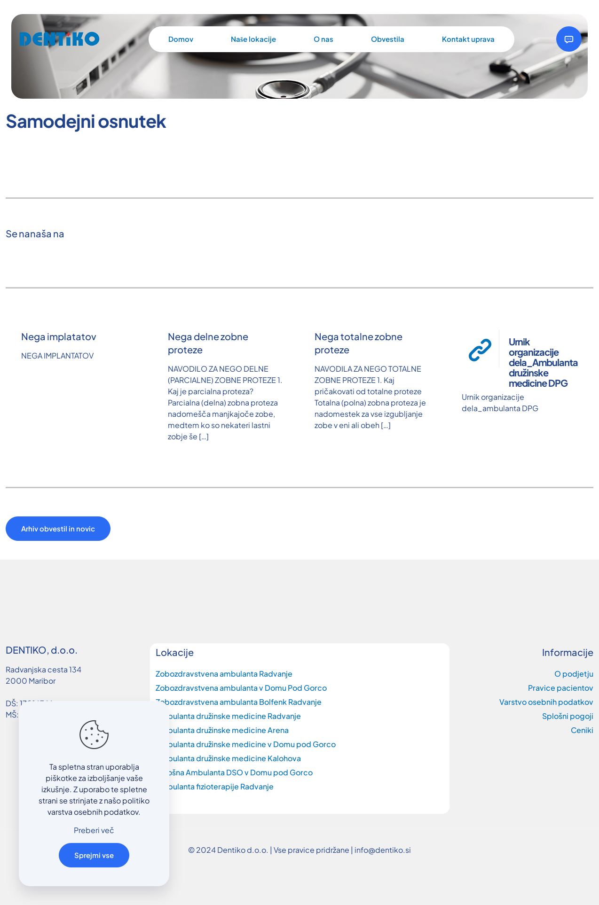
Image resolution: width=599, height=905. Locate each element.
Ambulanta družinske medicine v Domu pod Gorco (246, 744)
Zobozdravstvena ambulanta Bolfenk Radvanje (239, 702)
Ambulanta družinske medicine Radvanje (228, 716)
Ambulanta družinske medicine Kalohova (228, 758)
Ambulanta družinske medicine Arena (222, 730)
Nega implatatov (58, 336)
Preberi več (94, 830)
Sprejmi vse (94, 854)
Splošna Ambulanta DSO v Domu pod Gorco (234, 772)
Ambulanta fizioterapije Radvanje (215, 786)
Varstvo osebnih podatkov (546, 702)
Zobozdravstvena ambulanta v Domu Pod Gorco (241, 688)
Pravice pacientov (560, 688)
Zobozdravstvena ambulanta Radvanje (224, 674)
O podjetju (573, 674)
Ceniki (582, 730)
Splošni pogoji (567, 716)
